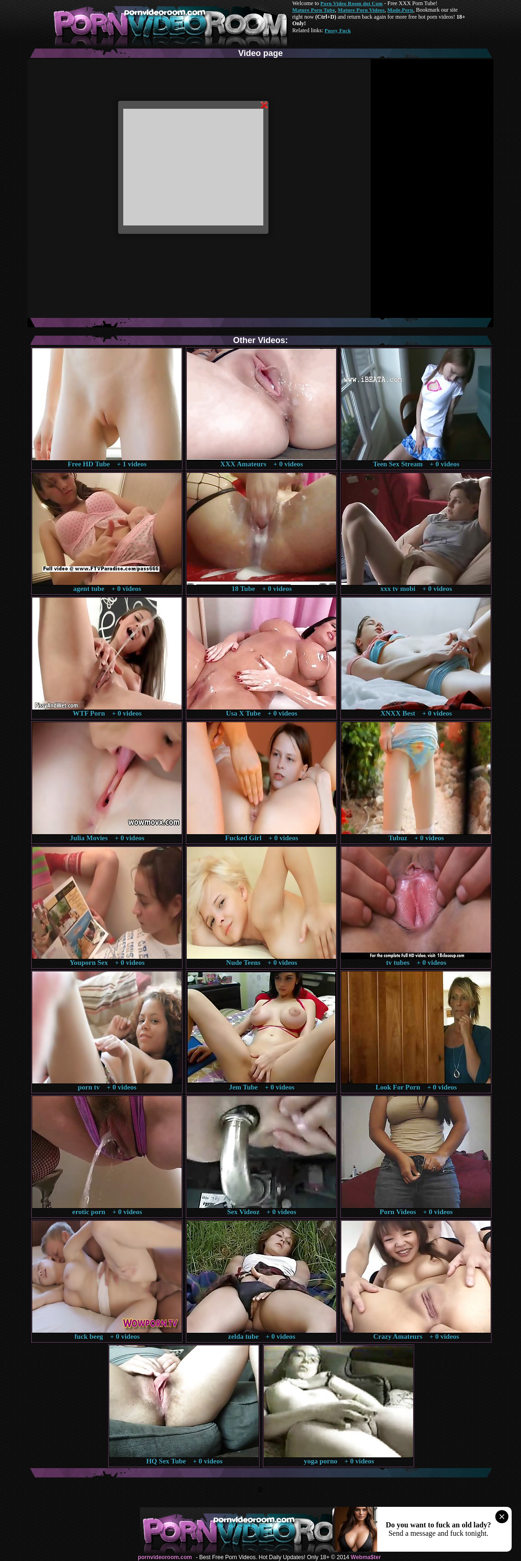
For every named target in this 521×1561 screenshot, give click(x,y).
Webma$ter (365, 1557)
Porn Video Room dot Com (351, 3)
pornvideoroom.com (165, 1557)
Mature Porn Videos (361, 10)
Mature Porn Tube (313, 10)
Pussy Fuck (337, 30)
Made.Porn (400, 10)
